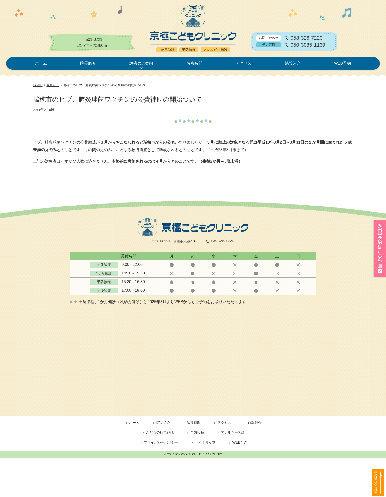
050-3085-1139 (307, 45)
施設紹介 (293, 63)
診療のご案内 (141, 63)
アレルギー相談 (233, 432)
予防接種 (197, 432)
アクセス (243, 63)
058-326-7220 (306, 38)
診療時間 (194, 63)
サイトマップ (205, 442)
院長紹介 (88, 63)
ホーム (41, 63)
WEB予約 (342, 63)
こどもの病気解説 (160, 432)
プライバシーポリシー (161, 442)
